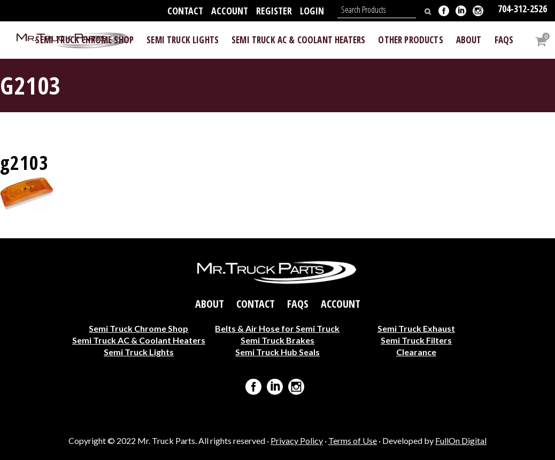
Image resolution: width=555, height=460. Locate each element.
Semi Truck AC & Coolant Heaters (138, 340)
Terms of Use (352, 440)
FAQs (298, 304)
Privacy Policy (297, 440)
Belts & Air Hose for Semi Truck (277, 328)
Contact (185, 10)
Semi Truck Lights (139, 352)
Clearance (416, 352)
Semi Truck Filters (416, 340)
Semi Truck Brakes (277, 340)
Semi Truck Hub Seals (277, 352)
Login (312, 10)
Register (274, 10)
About (209, 304)
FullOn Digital (461, 440)
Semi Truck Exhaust (416, 328)
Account (229, 10)
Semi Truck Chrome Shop (138, 328)
